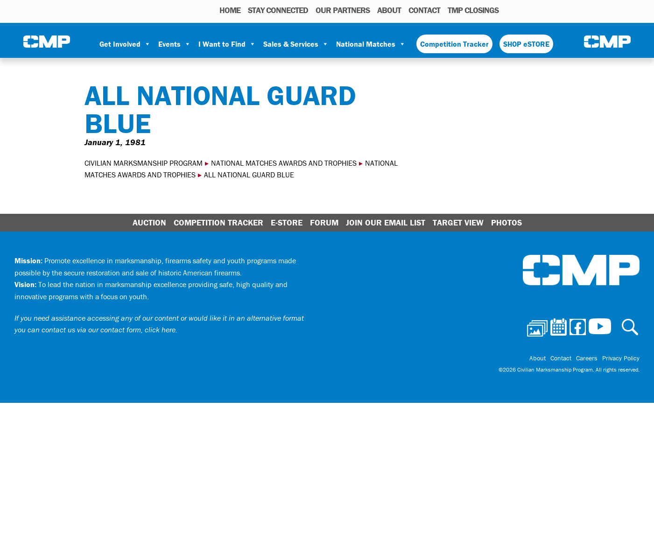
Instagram (549, 10)
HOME (229, 10)
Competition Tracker (454, 44)
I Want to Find (227, 44)
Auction (149, 222)
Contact (424, 10)
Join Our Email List (385, 222)
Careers (587, 358)
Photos (509, 10)
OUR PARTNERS (343, 10)
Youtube (563, 10)
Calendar (524, 10)
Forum (324, 222)
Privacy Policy (621, 358)
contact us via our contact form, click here (109, 329)
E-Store (286, 222)
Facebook (537, 10)
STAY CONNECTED (278, 10)
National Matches (371, 44)
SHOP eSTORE (526, 44)
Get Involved (125, 44)
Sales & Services (296, 44)
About (389, 10)
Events (174, 44)
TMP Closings (473, 10)
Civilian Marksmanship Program (46, 42)
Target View (458, 222)
